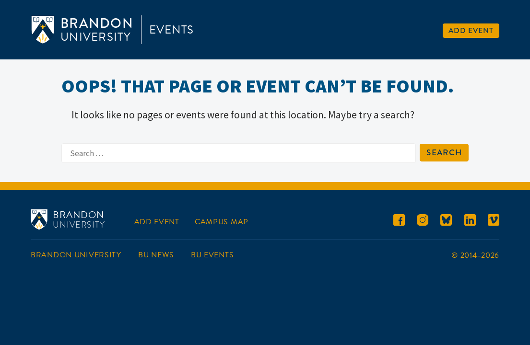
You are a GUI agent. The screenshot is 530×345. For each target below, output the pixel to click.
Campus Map (221, 222)
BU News (156, 255)
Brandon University (76, 255)
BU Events (212, 255)
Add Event (471, 30)
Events (171, 29)
